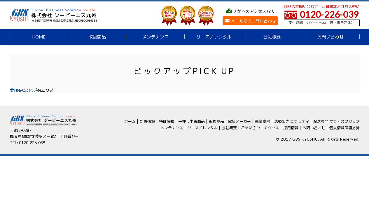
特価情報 (166, 121)
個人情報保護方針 (344, 127)
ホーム (130, 121)
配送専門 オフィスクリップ (336, 121)
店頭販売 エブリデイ (291, 121)
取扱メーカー (239, 121)
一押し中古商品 (191, 121)
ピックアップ (29, 90)
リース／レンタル (213, 36)
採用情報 (290, 127)
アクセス (271, 127)
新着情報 (147, 121)
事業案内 (262, 121)
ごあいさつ (250, 127)
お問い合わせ (330, 36)
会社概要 (272, 36)
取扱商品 (97, 36)
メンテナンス (155, 36)
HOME (39, 36)
